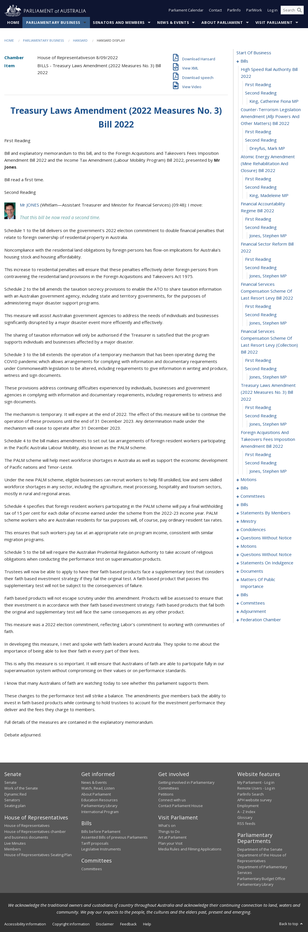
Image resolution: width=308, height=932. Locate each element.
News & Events (173, 22)
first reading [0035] (258, 455)
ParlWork (254, 10)
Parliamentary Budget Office (261, 878)
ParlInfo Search (250, 794)
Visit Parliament (273, 22)
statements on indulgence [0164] (266, 563)
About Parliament (222, 22)
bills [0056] (244, 505)
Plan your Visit (170, 843)
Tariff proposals (95, 843)
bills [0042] (244, 488)
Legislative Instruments (101, 849)
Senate (10, 782)
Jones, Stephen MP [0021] (268, 276)
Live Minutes (15, 843)
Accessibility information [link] (25, 924)
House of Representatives (27, 825)
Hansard (80, 40)
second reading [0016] (261, 227)
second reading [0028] (261, 369)
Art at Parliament (172, 837)
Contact (215, 10)
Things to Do (169, 831)
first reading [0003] (258, 85)
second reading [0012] (261, 187)
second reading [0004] (261, 93)
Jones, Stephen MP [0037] (268, 471)
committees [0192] (252, 603)
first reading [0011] (258, 179)
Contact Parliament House (180, 805)
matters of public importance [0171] (257, 583)
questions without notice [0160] (266, 554)
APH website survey (254, 800)
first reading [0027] (258, 360)
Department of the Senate (259, 849)
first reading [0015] (258, 219)
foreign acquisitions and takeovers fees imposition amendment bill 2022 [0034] (268, 439)
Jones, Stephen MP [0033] (268, 424)
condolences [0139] (253, 529)
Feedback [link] (128, 924)
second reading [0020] (261, 268)
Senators (12, 800)
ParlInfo (234, 10)
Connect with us (172, 800)
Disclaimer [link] (105, 924)
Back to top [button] (291, 924)
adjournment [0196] (253, 611)
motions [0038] (248, 480)
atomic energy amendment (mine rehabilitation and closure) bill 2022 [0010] (268, 163)
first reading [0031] (258, 407)
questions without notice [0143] (266, 538)
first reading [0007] (258, 132)
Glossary (244, 817)
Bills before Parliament (100, 831)
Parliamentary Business (53, 22)
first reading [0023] (258, 306)
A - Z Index (246, 812)
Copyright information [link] (71, 924)
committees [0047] (252, 496)
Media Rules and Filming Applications (190, 849)
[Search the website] (292, 11)
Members (12, 849)
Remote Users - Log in (256, 788)
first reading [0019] (258, 259)
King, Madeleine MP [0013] (268, 195)
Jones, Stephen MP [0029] (268, 377)
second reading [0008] (261, 140)
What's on (167, 825)
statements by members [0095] (265, 513)
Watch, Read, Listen (98, 788)
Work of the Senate (21, 788)
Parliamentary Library (99, 805)
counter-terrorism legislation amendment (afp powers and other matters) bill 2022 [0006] (271, 116)
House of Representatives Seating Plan (38, 855)
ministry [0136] (248, 521)
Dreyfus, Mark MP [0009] (267, 148)
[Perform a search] (299, 11)
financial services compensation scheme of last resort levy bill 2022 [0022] (267, 291)
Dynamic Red (15, 794)
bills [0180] (244, 595)
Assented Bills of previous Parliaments (114, 837)
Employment (248, 805)
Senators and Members (119, 22)
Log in (272, 10)
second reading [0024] (261, 315)
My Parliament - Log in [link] (255, 782)
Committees (91, 869)
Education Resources (99, 800)
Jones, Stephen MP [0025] (268, 323)
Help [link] (147, 924)
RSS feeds (246, 823)
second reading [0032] (261, 416)
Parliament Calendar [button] (186, 10)
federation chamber (260, 620)
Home (13, 22)
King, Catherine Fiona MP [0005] (274, 101)
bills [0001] (244, 61)
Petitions (166, 794)
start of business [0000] (253, 53)
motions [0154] (248, 546)
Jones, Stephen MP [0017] (268, 236)
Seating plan (15, 805)
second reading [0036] (261, 463)
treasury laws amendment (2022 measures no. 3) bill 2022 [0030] (268, 392)
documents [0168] (251, 571)
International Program (100, 812)
